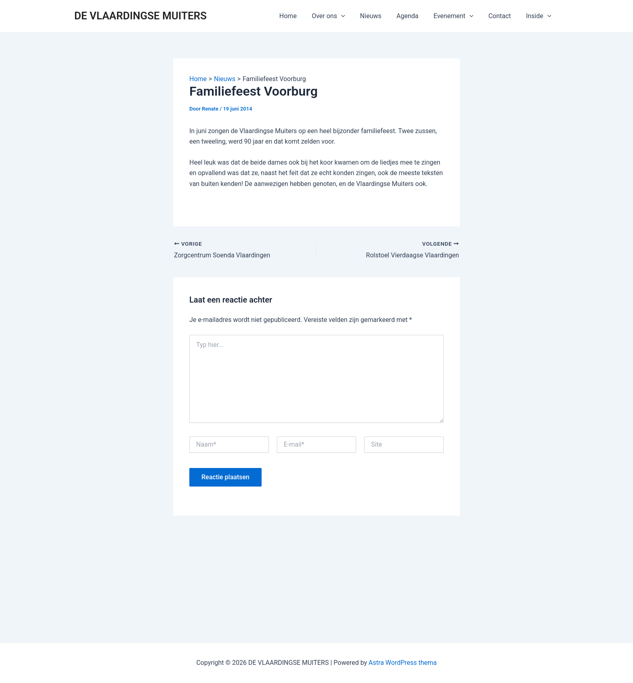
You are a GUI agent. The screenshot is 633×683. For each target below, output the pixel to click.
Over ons (339, 16)
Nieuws (380, 16)
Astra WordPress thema (403, 662)
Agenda (415, 16)
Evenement (459, 16)
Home (301, 16)
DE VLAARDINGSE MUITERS (140, 16)
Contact (503, 16)
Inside (539, 16)
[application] (353, 16)
